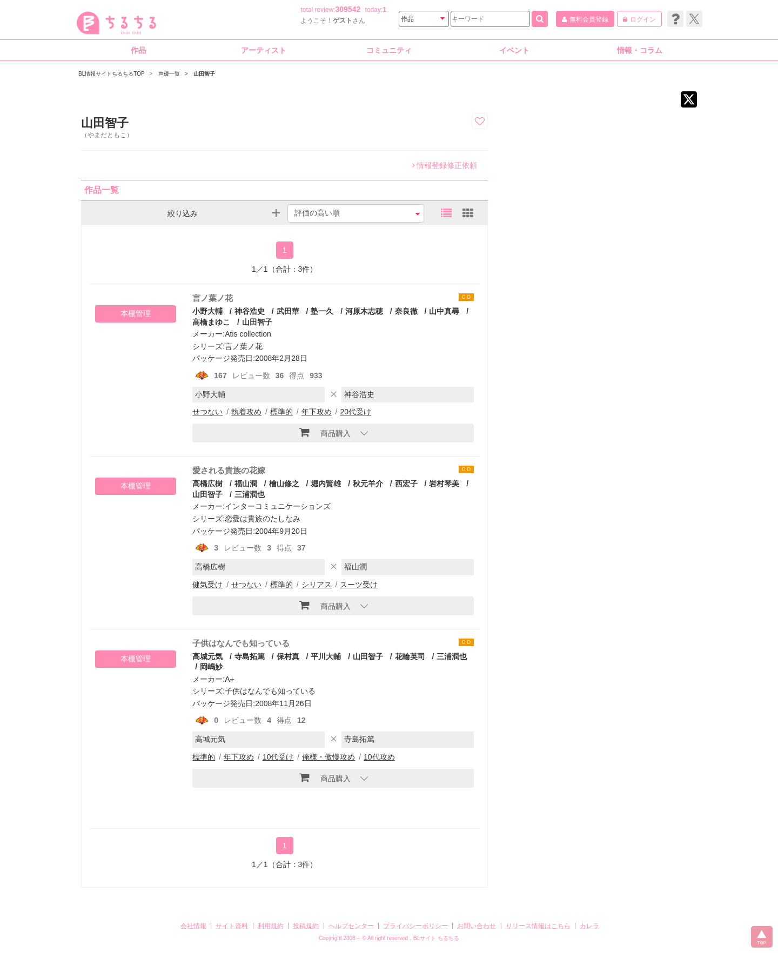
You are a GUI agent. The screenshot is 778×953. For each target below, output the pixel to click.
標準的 (281, 411)
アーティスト (263, 50)
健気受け (207, 584)
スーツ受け (359, 584)
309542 (348, 9)
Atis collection (248, 334)
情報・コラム (639, 50)
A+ (229, 679)
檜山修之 (284, 483)
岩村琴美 (444, 483)
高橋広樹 (207, 483)
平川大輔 (326, 656)
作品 (138, 50)
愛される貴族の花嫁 (228, 470)
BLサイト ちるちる (436, 938)
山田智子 (257, 322)
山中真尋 (444, 311)
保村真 (288, 656)
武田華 (288, 311)
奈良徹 (406, 311)
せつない (207, 411)
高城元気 (207, 656)
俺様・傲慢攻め (328, 757)
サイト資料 (232, 926)
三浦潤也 (249, 494)
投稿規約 (306, 926)
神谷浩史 (249, 311)
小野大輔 (207, 311)
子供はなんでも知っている (241, 643)
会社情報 (193, 926)
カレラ (589, 926)
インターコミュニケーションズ (278, 506)
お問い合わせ (476, 926)
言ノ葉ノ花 (212, 298)
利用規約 (271, 926)
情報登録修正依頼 (444, 165)
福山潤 (245, 483)
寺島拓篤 (249, 656)
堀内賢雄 (326, 483)
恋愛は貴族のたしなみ (262, 518)
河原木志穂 (364, 311)
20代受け (355, 411)
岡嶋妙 (211, 666)
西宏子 (406, 483)
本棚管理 (135, 313)
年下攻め (316, 411)
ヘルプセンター (351, 926)
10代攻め (379, 757)
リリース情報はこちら (538, 926)
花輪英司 (410, 656)
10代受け (278, 757)
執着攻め (246, 411)
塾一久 (322, 311)
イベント (514, 50)
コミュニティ (389, 50)
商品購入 (325, 432)
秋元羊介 (368, 483)
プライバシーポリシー (415, 926)
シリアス (316, 584)
